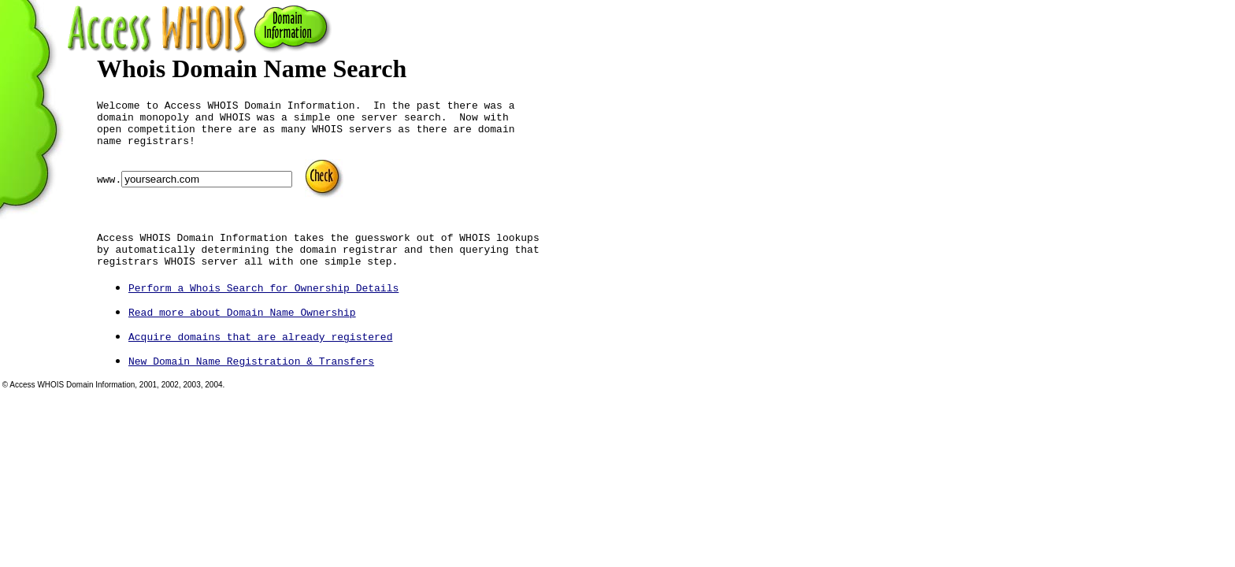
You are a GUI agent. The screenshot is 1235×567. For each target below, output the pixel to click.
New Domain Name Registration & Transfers (251, 384)
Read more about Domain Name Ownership (242, 335)
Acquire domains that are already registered (260, 360)
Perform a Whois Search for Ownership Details (263, 311)
